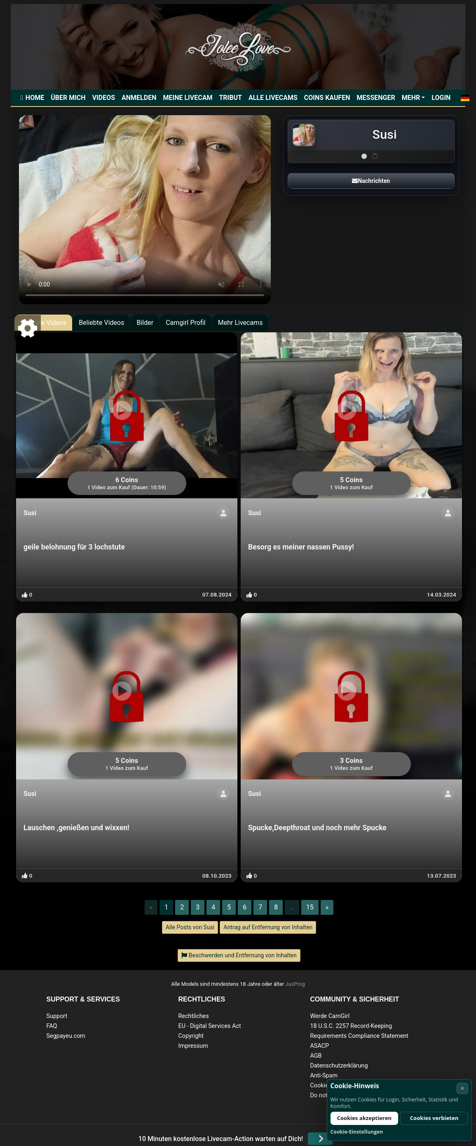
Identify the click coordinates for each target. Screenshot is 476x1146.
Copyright (190, 1035)
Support (57, 1016)
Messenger (376, 98)
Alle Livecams (273, 98)
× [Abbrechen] (462, 1088)
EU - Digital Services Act (209, 1026)
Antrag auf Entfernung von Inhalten (267, 927)
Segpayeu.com (66, 1035)
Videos (103, 98)
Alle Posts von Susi (190, 927)
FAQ (52, 1026)
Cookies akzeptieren (364, 1118)
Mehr (411, 98)
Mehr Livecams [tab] (240, 323)
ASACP (319, 1045)
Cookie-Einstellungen (357, 1131)
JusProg (295, 984)
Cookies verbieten (434, 1118)
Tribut (230, 98)
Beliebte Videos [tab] (101, 323)
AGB (315, 1055)
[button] (464, 98)
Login (440, 98)
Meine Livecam (187, 98)
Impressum (193, 1045)
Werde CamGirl (329, 1016)
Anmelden (139, 98)
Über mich (68, 98)
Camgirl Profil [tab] (186, 323)
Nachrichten (371, 181)
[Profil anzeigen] (223, 513)
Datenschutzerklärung (339, 1065)
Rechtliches (193, 1016)
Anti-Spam (324, 1075)
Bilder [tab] (144, 323)
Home (35, 98)
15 (310, 907)
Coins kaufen (327, 98)
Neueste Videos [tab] (43, 323)
